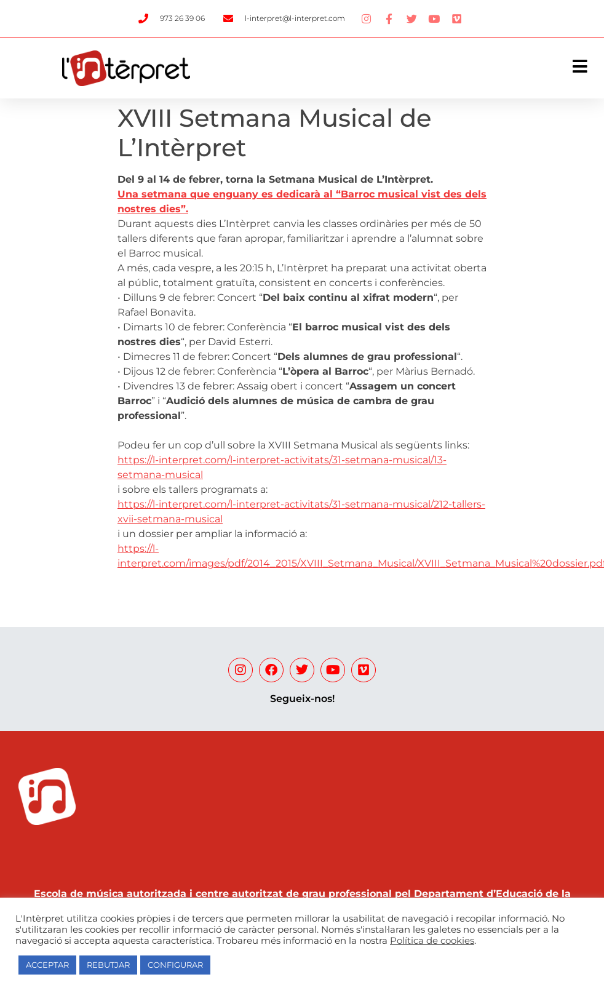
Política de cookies (432, 940)
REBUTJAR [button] (108, 965)
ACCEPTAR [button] (47, 965)
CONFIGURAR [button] (175, 965)
